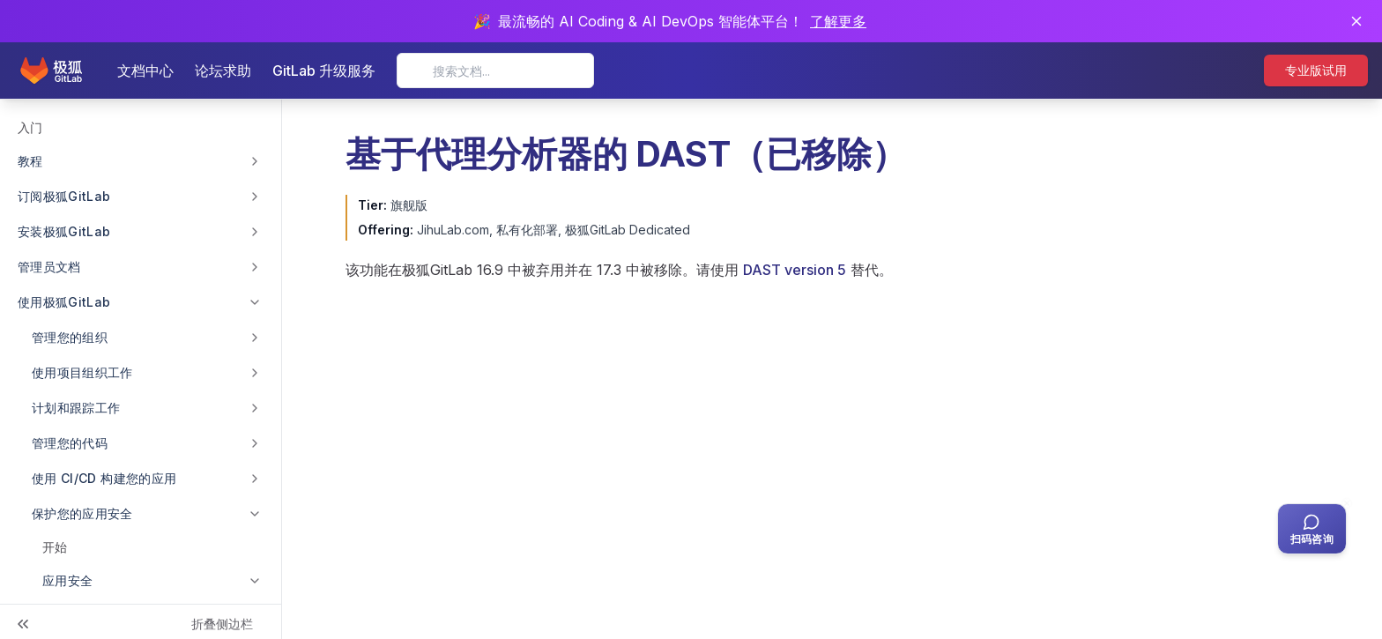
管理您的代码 (70, 442)
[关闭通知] (1356, 21)
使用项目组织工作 (82, 372)
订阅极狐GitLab (64, 196)
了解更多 (838, 21)
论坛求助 (223, 70)
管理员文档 (49, 266)
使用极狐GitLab (64, 301)
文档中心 (145, 70)
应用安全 (67, 580)
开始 (54, 546)
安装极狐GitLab (64, 231)
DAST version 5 (794, 270)
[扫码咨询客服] (1312, 528)
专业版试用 (1316, 70)
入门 (30, 127)
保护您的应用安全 (82, 513)
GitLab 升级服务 (323, 70)
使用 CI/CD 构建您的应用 (104, 478)
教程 (30, 160)
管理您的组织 (70, 337)
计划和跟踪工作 (76, 407)
